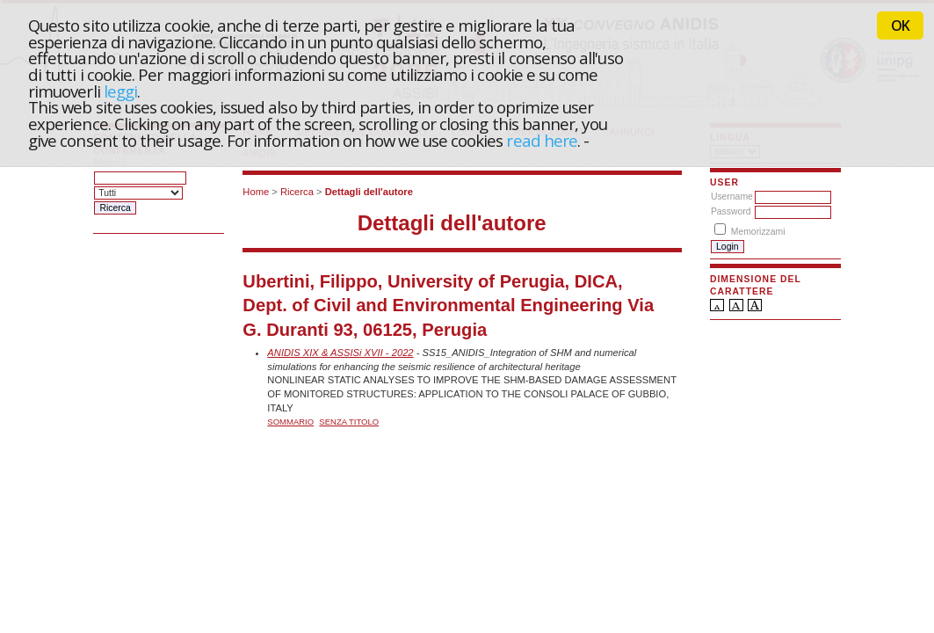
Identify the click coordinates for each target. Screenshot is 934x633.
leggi (120, 91)
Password (731, 211)
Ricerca (297, 191)
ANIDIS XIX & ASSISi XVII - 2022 (340, 352)
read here (541, 140)
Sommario (290, 421)
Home (256, 191)
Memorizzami (758, 231)
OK (900, 25)
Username (732, 196)
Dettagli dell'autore (369, 191)
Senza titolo (349, 421)
